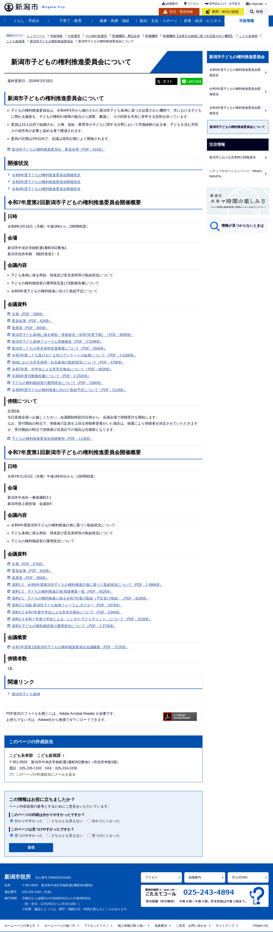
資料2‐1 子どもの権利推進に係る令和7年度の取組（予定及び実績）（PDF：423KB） (80, 598)
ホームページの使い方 (59, 925)
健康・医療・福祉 (114, 21)
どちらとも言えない (67, 821)
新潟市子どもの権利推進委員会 (51, 41)
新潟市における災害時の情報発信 (232, 157)
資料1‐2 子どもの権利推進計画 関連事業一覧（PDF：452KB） (62, 591)
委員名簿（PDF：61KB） (32, 571)
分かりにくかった (106, 821)
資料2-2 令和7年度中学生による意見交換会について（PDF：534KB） (67, 612)
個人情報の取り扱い (132, 925)
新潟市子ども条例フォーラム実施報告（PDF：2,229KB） (57, 341)
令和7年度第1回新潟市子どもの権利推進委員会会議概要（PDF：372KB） (70, 647)
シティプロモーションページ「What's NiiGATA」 (235, 173)
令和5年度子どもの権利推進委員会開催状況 (46, 182)
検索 (259, 11)
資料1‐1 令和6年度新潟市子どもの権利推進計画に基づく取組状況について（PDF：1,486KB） (87, 585)
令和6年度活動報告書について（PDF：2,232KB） (51, 376)
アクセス (193, 3)
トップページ (35, 36)
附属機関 (151, 36)
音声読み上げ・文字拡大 (224, 3)
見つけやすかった (29, 835)
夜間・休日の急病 (225, 11)
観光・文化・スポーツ (158, 21)
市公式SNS (240, 877)
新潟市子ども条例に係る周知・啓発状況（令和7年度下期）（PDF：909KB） (73, 335)
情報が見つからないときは (242, 225)
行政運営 (74, 36)
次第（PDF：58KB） (28, 314)
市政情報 (246, 21)
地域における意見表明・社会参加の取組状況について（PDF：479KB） (68, 362)
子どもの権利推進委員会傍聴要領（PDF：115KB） (52, 439)
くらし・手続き (26, 21)
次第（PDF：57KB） (28, 564)
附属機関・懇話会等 (126, 36)
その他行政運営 (96, 36)
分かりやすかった (29, 821)
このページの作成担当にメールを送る (46, 774)
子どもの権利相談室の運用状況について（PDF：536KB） (57, 383)
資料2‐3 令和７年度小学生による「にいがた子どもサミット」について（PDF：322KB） (82, 619)
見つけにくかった (106, 835)
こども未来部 (248, 36)
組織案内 (172, 3)
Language (256, 3)
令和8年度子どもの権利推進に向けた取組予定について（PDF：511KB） (69, 390)
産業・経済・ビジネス (202, 21)
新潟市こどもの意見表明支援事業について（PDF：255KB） (59, 348)
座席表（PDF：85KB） (30, 328)
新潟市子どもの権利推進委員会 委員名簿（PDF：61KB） (58, 149)
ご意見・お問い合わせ (191, 925)
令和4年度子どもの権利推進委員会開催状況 (46, 189)
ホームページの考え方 (19, 925)
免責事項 (161, 925)
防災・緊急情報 (181, 11)
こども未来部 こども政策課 (35, 755)
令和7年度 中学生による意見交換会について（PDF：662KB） (62, 369)
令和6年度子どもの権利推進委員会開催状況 (46, 175)
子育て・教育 (70, 21)
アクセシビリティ (96, 925)
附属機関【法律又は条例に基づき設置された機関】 (198, 36)
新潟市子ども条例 (26, 694)
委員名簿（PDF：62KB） (32, 321)
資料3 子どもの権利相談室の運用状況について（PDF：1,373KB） (64, 626)
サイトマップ (225, 925)
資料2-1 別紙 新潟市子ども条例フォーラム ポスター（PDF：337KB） (67, 605)
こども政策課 (15, 41)
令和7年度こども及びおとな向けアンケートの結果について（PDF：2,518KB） (74, 355)
